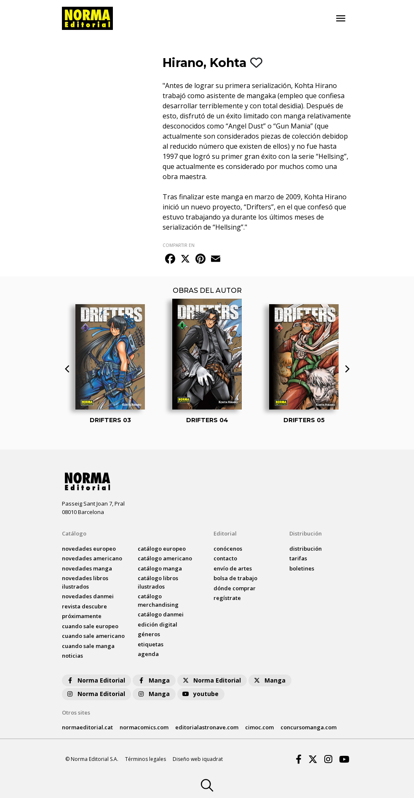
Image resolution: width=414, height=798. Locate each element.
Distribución (305, 533)
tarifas (298, 558)
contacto (225, 558)
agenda (148, 654)
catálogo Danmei (161, 614)
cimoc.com (259, 727)
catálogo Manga (160, 568)
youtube (200, 694)
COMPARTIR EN (179, 245)
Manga (153, 680)
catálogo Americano (165, 558)
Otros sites (76, 712)
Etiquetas (150, 644)
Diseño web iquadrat (198, 759)
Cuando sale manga (88, 646)
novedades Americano (92, 558)
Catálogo (74, 533)
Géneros (149, 634)
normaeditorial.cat (87, 727)
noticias (72, 655)
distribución (305, 548)
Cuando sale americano (93, 636)
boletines (301, 568)
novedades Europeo (89, 548)
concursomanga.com (308, 727)
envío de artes (233, 568)
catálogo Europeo (162, 548)
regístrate (227, 598)
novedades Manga (87, 568)
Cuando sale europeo (90, 626)
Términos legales (145, 759)
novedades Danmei (88, 596)
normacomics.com (144, 727)
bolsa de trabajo (235, 578)
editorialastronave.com (206, 727)
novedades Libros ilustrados (85, 582)
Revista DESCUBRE (84, 606)
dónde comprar (235, 588)
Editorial (225, 533)
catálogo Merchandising (158, 600)
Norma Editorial (95, 680)
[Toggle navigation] (341, 18)
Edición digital (157, 624)
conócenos (228, 548)
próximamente (81, 616)
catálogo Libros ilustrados (158, 582)
